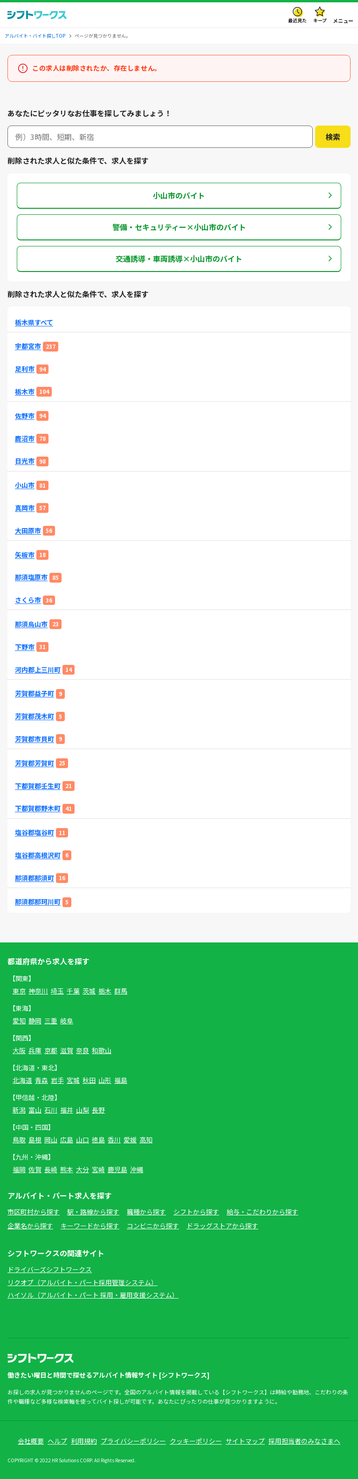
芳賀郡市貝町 (34, 739)
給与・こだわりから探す (262, 1211)
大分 (82, 1169)
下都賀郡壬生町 (38, 786)
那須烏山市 (31, 624)
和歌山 (101, 1050)
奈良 (82, 1050)
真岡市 (24, 508)
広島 (66, 1139)
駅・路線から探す (93, 1211)
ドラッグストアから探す (222, 1225)
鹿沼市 (24, 438)
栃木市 (24, 391)
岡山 (50, 1139)
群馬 (120, 990)
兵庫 (34, 1050)
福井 (66, 1109)
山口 (82, 1139)
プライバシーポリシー (133, 1441)
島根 (34, 1139)
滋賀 (66, 1050)
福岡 (19, 1169)
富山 (34, 1109)
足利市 (24, 369)
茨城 (89, 990)
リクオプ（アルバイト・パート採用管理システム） (82, 1282)
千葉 (73, 990)
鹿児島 (117, 1169)
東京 (19, 990)
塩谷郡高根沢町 (38, 855)
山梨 (82, 1109)
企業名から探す (30, 1225)
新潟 (19, 1109)
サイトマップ (245, 1441)
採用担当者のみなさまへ (304, 1441)
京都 (50, 1050)
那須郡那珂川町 (38, 901)
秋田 (89, 1080)
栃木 (104, 990)
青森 (41, 1080)
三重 (50, 1020)
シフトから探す (196, 1211)
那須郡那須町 (34, 878)
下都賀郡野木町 (38, 808)
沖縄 (136, 1169)
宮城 (73, 1080)
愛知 (19, 1020)
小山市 (24, 485)
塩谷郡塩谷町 (34, 832)
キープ (320, 20)
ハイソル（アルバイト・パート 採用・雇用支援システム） (93, 1295)
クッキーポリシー (196, 1441)
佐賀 (34, 1169)
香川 (114, 1139)
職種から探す (146, 1211)
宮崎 (98, 1169)
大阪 (19, 1050)
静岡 (34, 1020)
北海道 (22, 1080)
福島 (120, 1080)
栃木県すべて (34, 322)
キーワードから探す (90, 1225)
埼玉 (57, 990)
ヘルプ (57, 1441)
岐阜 (66, 1020)
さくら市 (28, 600)
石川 (50, 1109)
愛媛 (130, 1139)
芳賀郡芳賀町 (34, 763)
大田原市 (28, 530)
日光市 (24, 461)
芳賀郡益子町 (34, 693)
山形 (104, 1080)
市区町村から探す (33, 1211)
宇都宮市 (28, 346)
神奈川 (38, 990)
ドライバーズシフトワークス (49, 1269)
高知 (145, 1139)
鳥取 (19, 1139)
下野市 (24, 647)
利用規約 (84, 1441)
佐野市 (24, 415)
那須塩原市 (31, 577)
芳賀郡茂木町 (34, 716)
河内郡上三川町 (38, 669)
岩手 (57, 1080)
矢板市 (24, 554)
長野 (98, 1109)
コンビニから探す (153, 1225)
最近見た (297, 20)
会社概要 (31, 1441)
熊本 (66, 1169)
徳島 (98, 1139)
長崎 (50, 1169)
